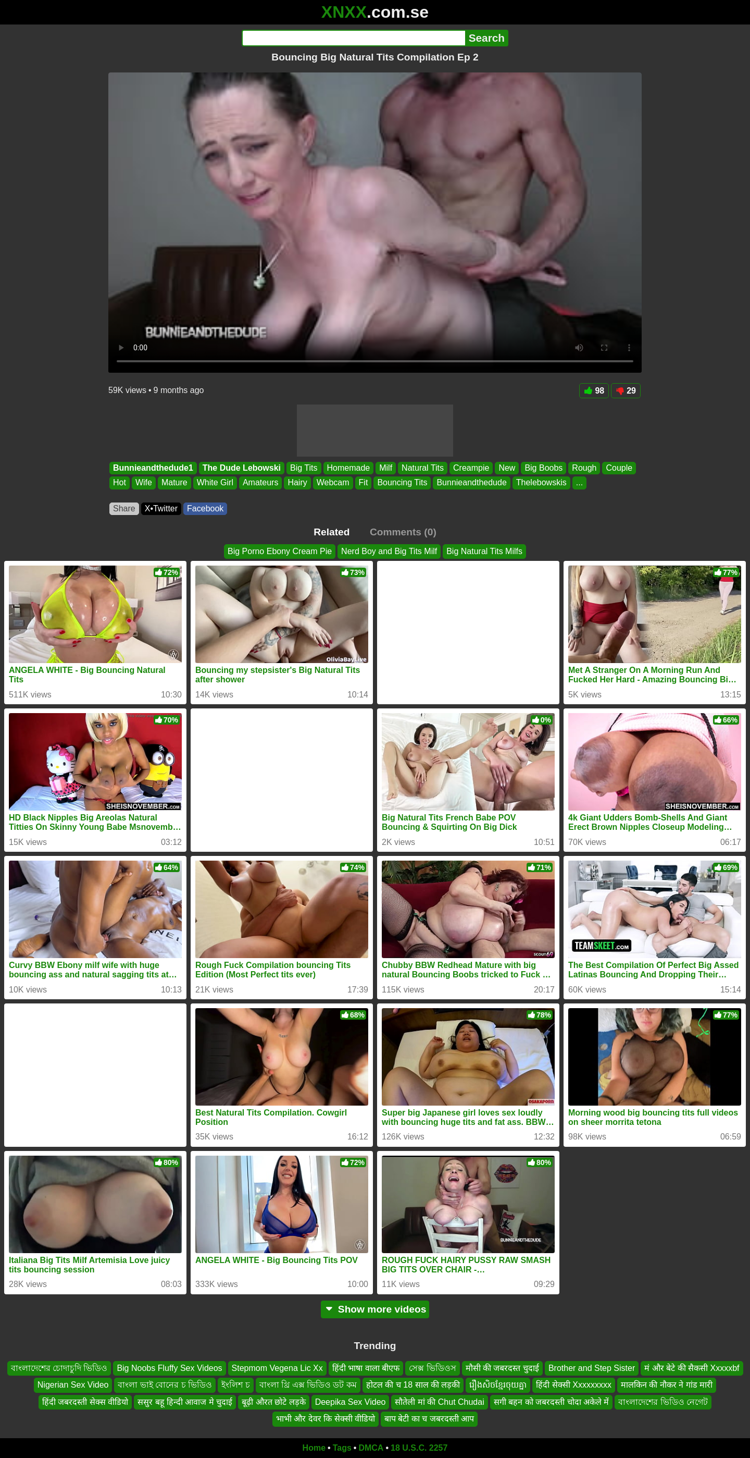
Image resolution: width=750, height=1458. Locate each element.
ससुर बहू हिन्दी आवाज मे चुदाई (185, 1402)
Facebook (205, 508)
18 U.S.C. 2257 (419, 1447)
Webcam (333, 483)
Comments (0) (403, 531)
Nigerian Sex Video (73, 1384)
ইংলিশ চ (235, 1384)
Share (124, 508)
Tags (342, 1447)
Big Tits (303, 467)
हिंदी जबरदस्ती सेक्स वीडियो (85, 1402)
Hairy (297, 483)
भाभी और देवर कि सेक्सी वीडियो (325, 1418)
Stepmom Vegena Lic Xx (277, 1368)
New (506, 467)
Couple (619, 467)
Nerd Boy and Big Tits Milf (389, 551)
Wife (143, 483)
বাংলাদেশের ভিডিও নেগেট (663, 1402)
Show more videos (375, 1309)
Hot (119, 483)
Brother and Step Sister (591, 1368)
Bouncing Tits (402, 483)
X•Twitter (161, 508)
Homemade (348, 467)
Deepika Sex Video (350, 1402)
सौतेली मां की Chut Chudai (439, 1402)
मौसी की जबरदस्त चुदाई (502, 1368)
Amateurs (260, 483)
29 (626, 390)
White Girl (215, 483)
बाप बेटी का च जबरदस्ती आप (429, 1418)
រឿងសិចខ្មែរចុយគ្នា (498, 1384)
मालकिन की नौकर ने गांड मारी (666, 1384)
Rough (584, 467)
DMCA (370, 1447)
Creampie (471, 467)
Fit (363, 483)
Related (331, 531)
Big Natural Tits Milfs (484, 551)
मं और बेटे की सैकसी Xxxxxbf (691, 1368)
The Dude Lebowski (242, 467)
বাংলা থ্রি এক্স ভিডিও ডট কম (308, 1384)
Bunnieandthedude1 (153, 467)
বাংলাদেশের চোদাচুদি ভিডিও (59, 1368)
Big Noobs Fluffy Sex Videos (169, 1368)
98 (594, 390)
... (579, 483)
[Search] (353, 38)
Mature (174, 483)
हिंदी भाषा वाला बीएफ (365, 1368)
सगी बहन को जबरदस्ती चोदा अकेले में (551, 1402)
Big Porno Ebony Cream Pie (280, 551)
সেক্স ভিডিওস (432, 1368)
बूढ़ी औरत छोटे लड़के (273, 1402)
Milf (385, 467)
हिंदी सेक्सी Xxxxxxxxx (573, 1384)
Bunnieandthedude (471, 483)
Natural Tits (423, 467)
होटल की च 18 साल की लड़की (413, 1384)
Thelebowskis (541, 483)
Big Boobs (543, 467)
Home (314, 1447)
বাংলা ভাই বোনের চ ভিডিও (165, 1384)
